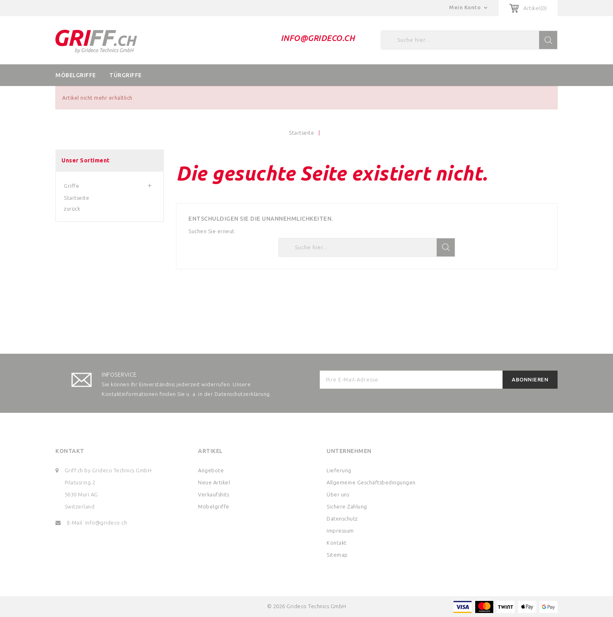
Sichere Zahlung (347, 506)
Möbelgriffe (75, 75)
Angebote (211, 470)
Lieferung (339, 470)
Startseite (76, 198)
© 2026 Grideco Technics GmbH (306, 606)
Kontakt (69, 451)
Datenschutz (342, 518)
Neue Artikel (214, 482)
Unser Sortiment (85, 160)
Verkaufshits (213, 494)
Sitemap (337, 555)
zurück (72, 208)
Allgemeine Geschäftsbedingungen (371, 482)
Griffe (71, 186)
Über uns (338, 494)
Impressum (340, 530)
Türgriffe (125, 75)
